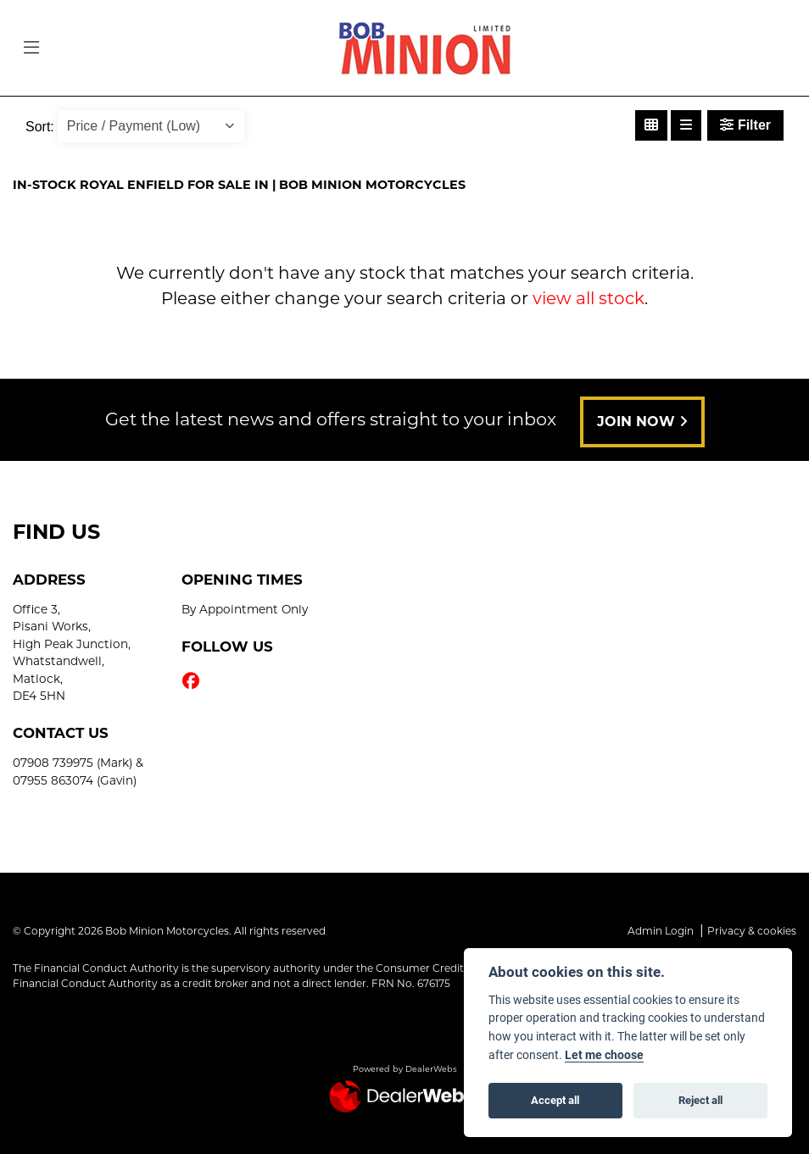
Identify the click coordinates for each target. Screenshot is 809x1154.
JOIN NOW (642, 421)
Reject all (700, 1099)
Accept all (555, 1099)
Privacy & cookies (751, 930)
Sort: (39, 126)
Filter (745, 125)
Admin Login (661, 930)
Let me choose (604, 1054)
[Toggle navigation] (31, 48)
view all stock (588, 298)
